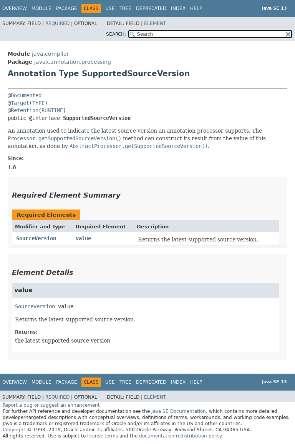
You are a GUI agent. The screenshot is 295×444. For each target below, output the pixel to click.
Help (196, 8)
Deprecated (151, 8)
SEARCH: (116, 34)
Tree (125, 8)
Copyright (14, 429)
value (83, 238)
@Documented (24, 95)
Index (178, 8)
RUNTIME (52, 110)
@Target (18, 103)
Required (57, 23)
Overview (14, 8)
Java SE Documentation (178, 411)
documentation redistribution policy (180, 436)
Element (155, 23)
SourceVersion (36, 238)
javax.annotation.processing (72, 62)
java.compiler (50, 54)
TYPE (38, 103)
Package (66, 8)
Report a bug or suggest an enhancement (51, 405)
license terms (102, 436)
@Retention (23, 110)
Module (41, 8)
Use (110, 8)
